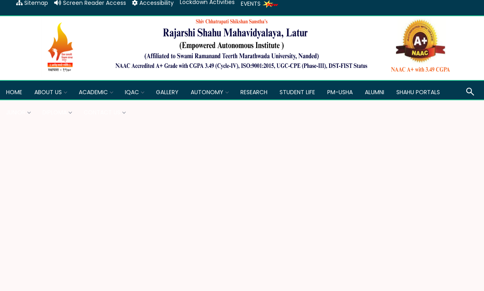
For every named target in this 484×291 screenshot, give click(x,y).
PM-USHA (340, 92)
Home (14, 92)
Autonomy (209, 92)
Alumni (374, 92)
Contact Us (104, 112)
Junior (18, 112)
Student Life (297, 92)
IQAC (134, 92)
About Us (50, 92)
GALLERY (167, 92)
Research (253, 92)
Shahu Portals (418, 92)
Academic (96, 92)
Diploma (57, 112)
